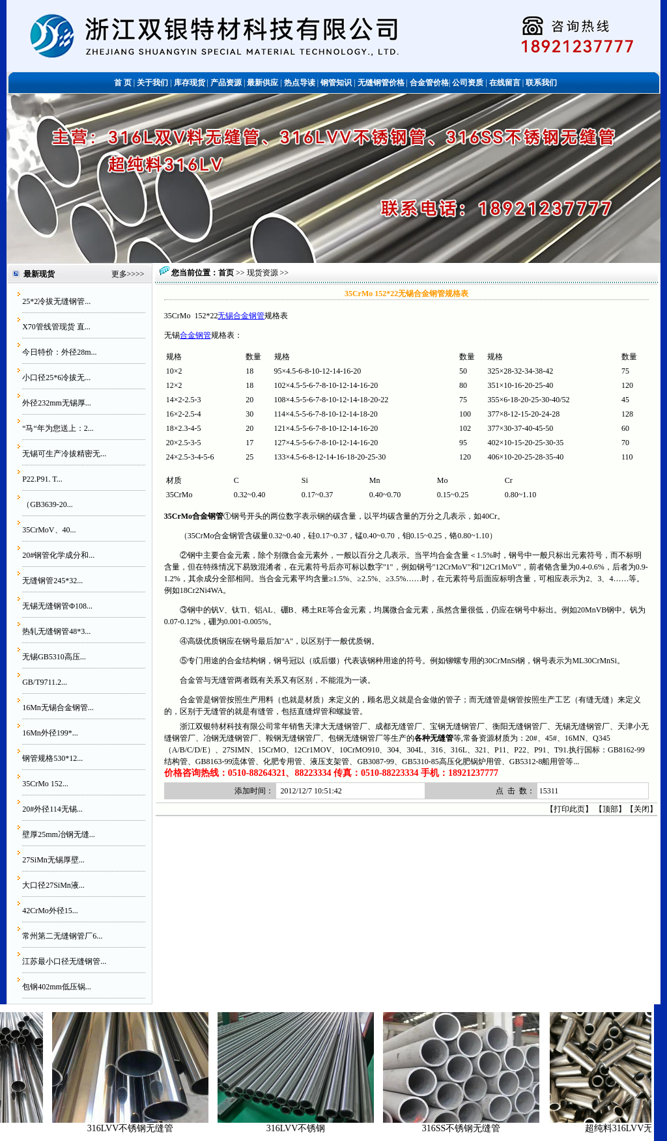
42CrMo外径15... (50, 910)
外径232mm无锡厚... (56, 402)
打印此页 (569, 809)
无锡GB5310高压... (54, 656)
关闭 (641, 809)
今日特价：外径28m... (59, 352)
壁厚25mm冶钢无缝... (58, 834)
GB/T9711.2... (44, 682)
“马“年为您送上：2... (58, 428)
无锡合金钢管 (241, 315)
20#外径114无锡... (52, 809)
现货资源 (262, 272)
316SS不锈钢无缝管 (468, 1128)
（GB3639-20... (47, 504)
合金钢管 (195, 335)
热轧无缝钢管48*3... (56, 631)
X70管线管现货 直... (56, 326)
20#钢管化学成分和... (58, 555)
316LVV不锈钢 (303, 1128)
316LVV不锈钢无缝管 (137, 1128)
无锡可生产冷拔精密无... (64, 453)
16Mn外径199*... (50, 732)
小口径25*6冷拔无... (56, 377)
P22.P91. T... (42, 479)
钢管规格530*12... (52, 758)
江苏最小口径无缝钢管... (64, 961)
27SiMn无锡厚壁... (53, 859)
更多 (119, 274)
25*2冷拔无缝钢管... (56, 301)
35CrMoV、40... (49, 529)
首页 (226, 272)
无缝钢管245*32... (52, 580)
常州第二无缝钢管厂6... (62, 936)
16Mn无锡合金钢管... (58, 707)
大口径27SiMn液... (53, 885)
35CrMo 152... (45, 783)
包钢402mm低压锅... (56, 986)
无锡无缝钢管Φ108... (57, 606)
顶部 (610, 809)
